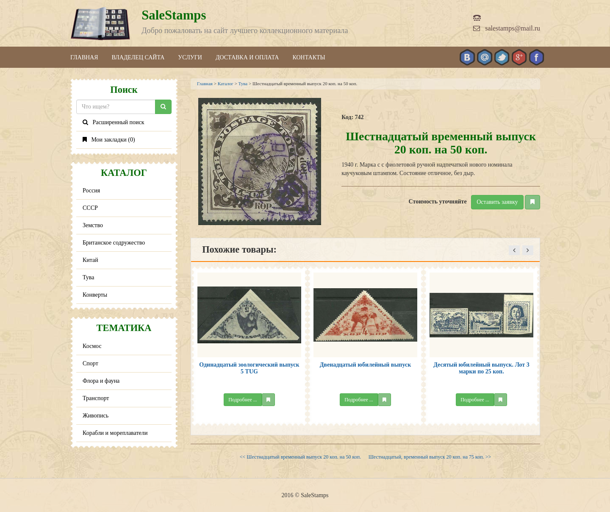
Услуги (190, 57)
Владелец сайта (138, 57)
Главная (84, 57)
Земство (93, 225)
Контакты (308, 57)
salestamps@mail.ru (506, 28)
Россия (91, 190)
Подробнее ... (242, 400)
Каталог (225, 83)
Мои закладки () (109, 139)
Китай (90, 260)
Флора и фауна (101, 381)
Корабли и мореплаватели (115, 433)
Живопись (95, 415)
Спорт (90, 363)
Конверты (95, 295)
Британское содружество (114, 242)
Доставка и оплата (247, 57)
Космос (92, 346)
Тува (88, 277)
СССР (90, 208)
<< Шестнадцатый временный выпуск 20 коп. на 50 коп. (300, 457)
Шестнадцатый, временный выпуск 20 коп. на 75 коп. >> (430, 457)
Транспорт (96, 398)
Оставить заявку (497, 202)
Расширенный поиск (113, 122)
